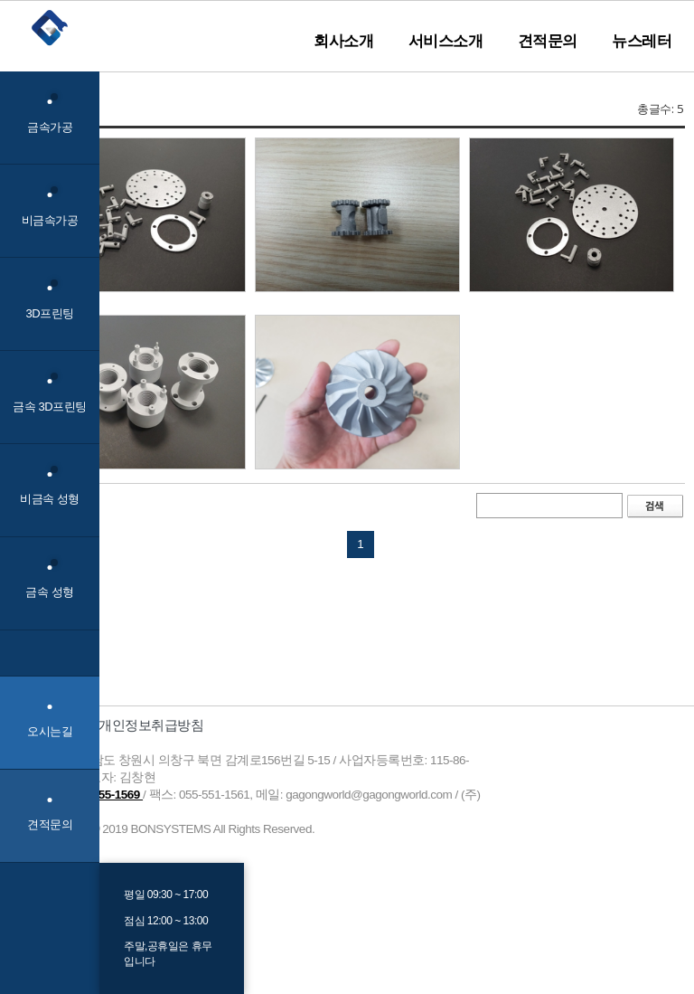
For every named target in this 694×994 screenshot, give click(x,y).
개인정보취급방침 (150, 725)
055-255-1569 (106, 794)
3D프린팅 (49, 299)
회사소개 (343, 41)
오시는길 (49, 731)
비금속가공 (50, 206)
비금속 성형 (50, 486)
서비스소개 (445, 41)
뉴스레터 (641, 41)
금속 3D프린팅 (49, 393)
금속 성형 (49, 579)
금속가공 (49, 113)
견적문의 (547, 41)
